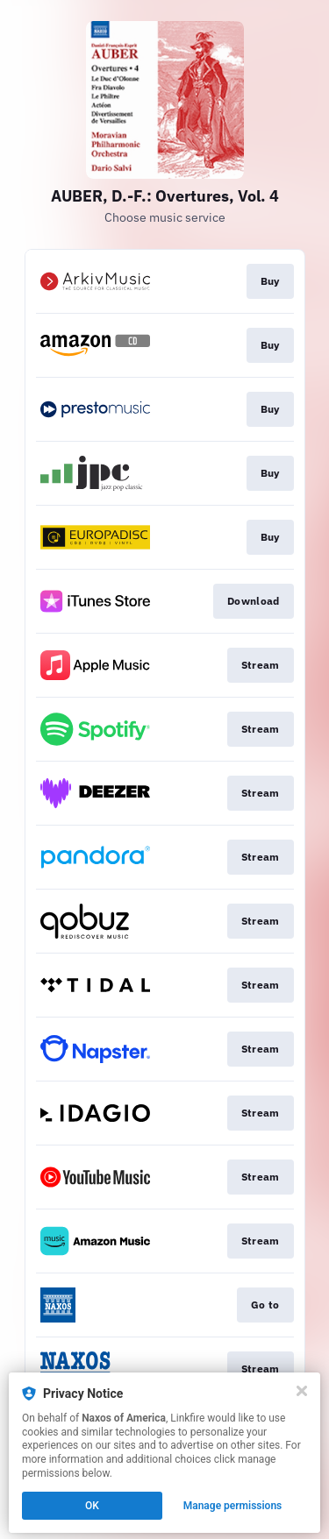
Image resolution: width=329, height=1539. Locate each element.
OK (92, 1506)
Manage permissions (233, 1506)
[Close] (302, 1391)
